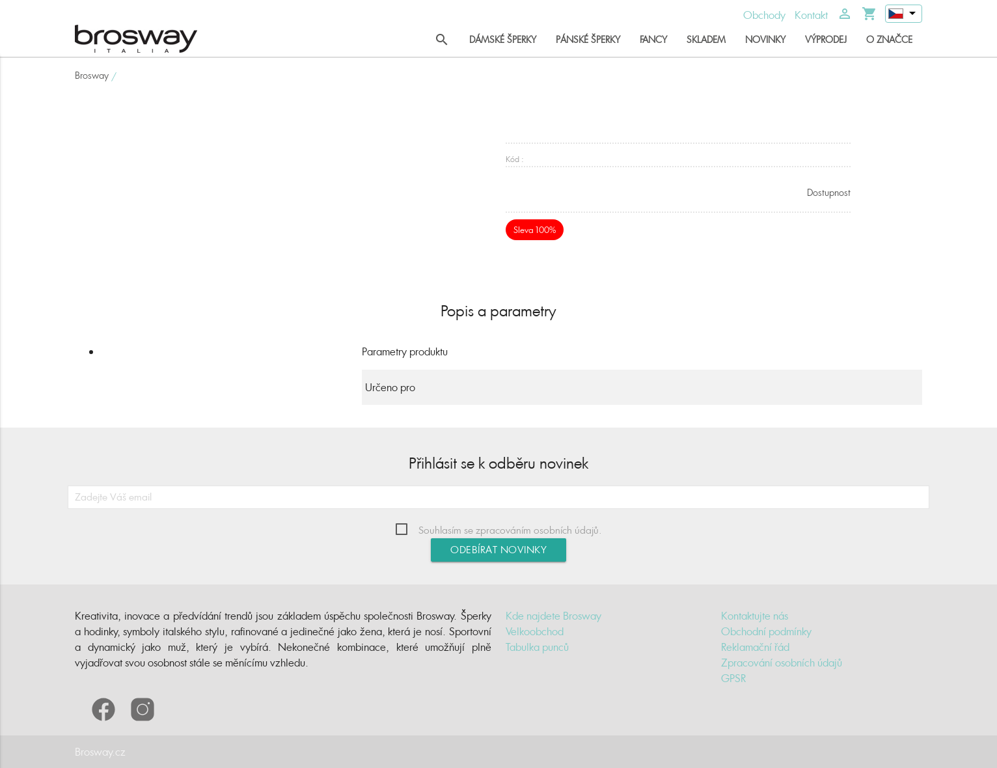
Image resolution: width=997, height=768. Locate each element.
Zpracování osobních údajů (781, 662)
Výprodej (826, 39)
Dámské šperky (502, 39)
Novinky (765, 39)
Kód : (515, 159)
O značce (889, 39)
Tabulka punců (537, 647)
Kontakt (811, 15)
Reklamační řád (755, 647)
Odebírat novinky (498, 549)
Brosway (92, 75)
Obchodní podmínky (766, 631)
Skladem (706, 39)
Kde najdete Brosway (553, 616)
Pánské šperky (588, 39)
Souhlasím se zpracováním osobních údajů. (510, 530)
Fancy (653, 39)
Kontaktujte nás (754, 616)
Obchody (764, 15)
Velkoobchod (535, 631)
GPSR (733, 678)
